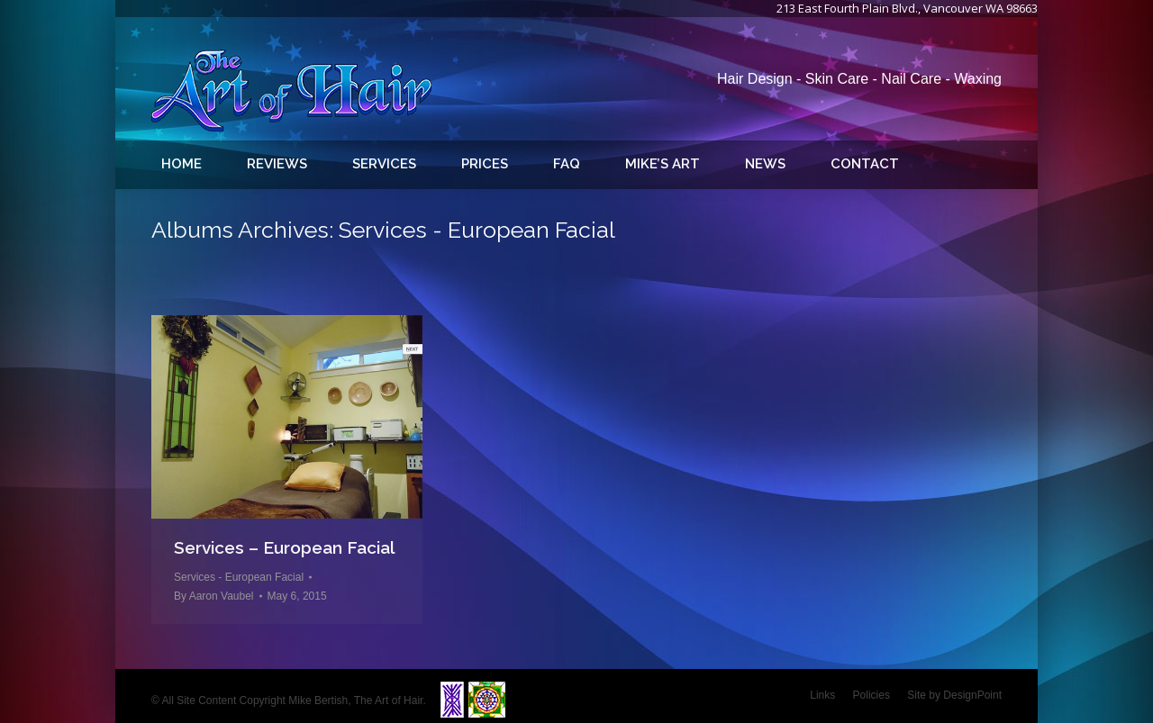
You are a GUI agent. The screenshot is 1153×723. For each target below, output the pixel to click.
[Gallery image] (286, 417)
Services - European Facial (239, 577)
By (214, 596)
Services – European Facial (284, 547)
